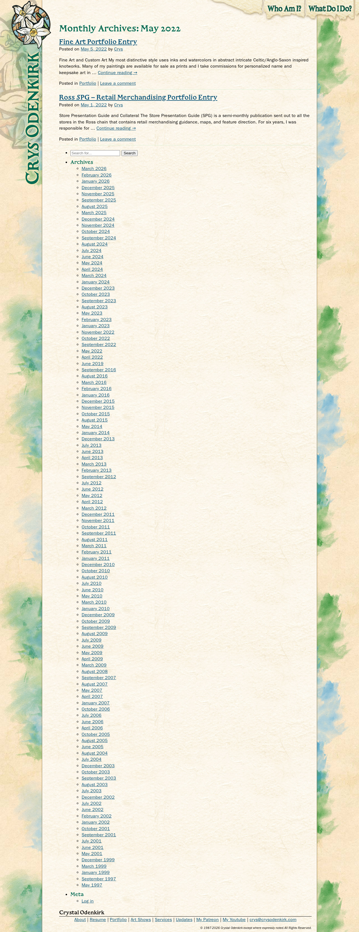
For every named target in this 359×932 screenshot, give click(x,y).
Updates (184, 919)
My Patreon (207, 919)
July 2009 (92, 640)
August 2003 (95, 784)
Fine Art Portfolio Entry (98, 41)
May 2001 (92, 853)
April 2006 (92, 728)
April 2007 (92, 696)
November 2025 (98, 193)
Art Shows (141, 919)
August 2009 (95, 633)
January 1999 (96, 872)
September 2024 (99, 238)
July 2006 (92, 715)
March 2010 (94, 602)
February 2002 (97, 816)
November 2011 (98, 520)
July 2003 (92, 790)
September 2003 (99, 778)
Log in (88, 901)
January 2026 (96, 181)
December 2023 (98, 288)
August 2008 (95, 671)
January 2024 (96, 282)
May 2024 (92, 262)
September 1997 (99, 878)
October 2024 (96, 231)
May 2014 (92, 426)
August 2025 (95, 206)
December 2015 (98, 401)
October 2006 (96, 709)
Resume (98, 919)
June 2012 (92, 489)
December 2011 (98, 514)
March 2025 (94, 212)
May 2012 (92, 495)
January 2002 (96, 822)
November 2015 (98, 407)
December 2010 (98, 564)
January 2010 (96, 608)
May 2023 (92, 313)
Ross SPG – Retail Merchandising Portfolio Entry (138, 97)
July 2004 (92, 759)
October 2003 (96, 772)
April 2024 (92, 269)
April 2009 (92, 658)
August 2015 (95, 420)
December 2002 (98, 797)
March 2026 (94, 168)
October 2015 (96, 413)
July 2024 (92, 250)
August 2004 (95, 753)
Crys (118, 49)
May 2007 (92, 690)
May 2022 (92, 351)
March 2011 (94, 545)
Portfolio (87, 83)
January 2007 (96, 703)
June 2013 (92, 451)
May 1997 (92, 885)
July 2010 (92, 583)
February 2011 (97, 552)
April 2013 (92, 457)
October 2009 (96, 621)
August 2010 (95, 577)
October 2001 (96, 828)
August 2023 (95, 307)
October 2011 (96, 527)
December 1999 (98, 859)
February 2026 (97, 175)
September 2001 (99, 834)
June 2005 (92, 746)
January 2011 (96, 558)
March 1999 (94, 866)
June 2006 (92, 721)
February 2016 (97, 388)
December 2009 (98, 614)
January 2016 (96, 395)
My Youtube (234, 919)
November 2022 (98, 332)
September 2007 (99, 677)
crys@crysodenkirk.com (273, 919)
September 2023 (99, 300)
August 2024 (95, 244)
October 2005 (96, 734)
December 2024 (98, 219)
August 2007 (95, 684)
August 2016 (95, 376)
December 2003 (98, 765)
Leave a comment (118, 83)
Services (163, 919)
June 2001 (92, 847)
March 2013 (94, 464)
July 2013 (92, 445)
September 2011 (99, 533)
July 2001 (92, 841)
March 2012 (94, 508)
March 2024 (94, 275)
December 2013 (98, 438)
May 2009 (92, 652)
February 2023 (97, 319)
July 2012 (92, 483)
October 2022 (96, 338)
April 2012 (92, 501)
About (80, 919)
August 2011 (95, 539)
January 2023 (96, 325)
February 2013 (97, 470)
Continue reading (117, 72)
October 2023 (96, 294)
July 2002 (92, 803)
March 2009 (94, 665)
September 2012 (99, 476)
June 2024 (92, 256)
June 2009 (92, 646)
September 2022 (99, 344)
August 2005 (95, 740)
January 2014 (96, 432)
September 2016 (99, 369)
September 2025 (99, 200)
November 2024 (98, 225)
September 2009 (99, 627)
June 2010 (92, 589)
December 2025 (98, 187)
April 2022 (92, 357)
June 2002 (92, 809)
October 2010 (96, 570)
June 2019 (92, 363)
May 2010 (92, 596)
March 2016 (94, 382)
